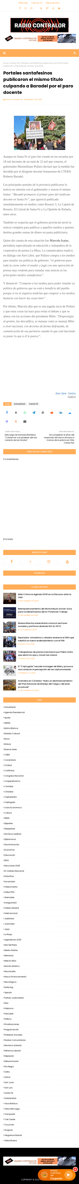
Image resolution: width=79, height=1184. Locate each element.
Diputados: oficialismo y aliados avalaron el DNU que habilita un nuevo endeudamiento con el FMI (46, 639)
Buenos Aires (10, 749)
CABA (7, 754)
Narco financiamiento (15, 976)
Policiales (8, 1013)
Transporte (9, 1114)
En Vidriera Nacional (14, 871)
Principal (23, 3)
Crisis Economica (13, 807)
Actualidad (19, 404)
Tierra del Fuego (12, 1108)
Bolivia (7, 744)
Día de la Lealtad (12, 834)
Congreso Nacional (14, 775)
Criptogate (9, 802)
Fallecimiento (10, 886)
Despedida (9, 828)
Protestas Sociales (13, 1034)
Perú (6, 1003)
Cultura (8, 812)
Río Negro (9, 1066)
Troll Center (9, 1119)
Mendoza (8, 955)
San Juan (9, 1082)
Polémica (8, 1008)
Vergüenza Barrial (13, 1135)
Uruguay (8, 1130)
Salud (7, 1077)
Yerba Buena (10, 1140)
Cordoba (8, 786)
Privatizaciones (11, 1024)
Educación (9, 855)
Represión (9, 1056)
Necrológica (10, 982)
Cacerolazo (10, 760)
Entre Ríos (9, 876)
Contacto (37, 3)
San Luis (8, 1087)
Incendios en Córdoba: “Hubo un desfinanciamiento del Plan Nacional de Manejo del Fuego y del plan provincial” (45, 684)
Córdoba (8, 791)
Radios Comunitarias (15, 1040)
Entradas (8, 539)
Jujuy (7, 929)
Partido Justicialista (14, 997)
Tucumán (9, 1124)
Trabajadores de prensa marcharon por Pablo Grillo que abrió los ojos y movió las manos (45, 653)
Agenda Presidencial (14, 712)
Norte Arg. (9, 987)
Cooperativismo (12, 781)
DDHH (6, 818)
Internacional (10, 913)
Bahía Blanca (11, 728)
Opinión (8, 992)
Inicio (5, 63)
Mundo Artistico (12, 966)
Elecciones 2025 (12, 865)
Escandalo (9, 881)
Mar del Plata (10, 945)
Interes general (11, 908)
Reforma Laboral (12, 1050)
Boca (7, 738)
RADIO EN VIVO (53, 3)
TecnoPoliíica (10, 1103)
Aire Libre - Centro (65, 393)
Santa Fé (14, 63)
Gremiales (9, 897)
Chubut (8, 765)
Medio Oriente (10, 950)
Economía (9, 849)
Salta (7, 1071)
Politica (7, 1019)
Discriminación (11, 844)
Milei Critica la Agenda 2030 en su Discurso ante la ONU (44, 596)
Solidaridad (10, 1098)
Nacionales (10, 971)
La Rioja (8, 934)
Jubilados (9, 918)
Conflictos (9, 770)
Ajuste (7, 717)
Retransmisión (11, 1061)
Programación (11, 1029)
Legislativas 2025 (12, 939)
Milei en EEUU (10, 960)
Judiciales (9, 923)
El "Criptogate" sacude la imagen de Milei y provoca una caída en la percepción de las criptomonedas (45, 668)
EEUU (6, 860)
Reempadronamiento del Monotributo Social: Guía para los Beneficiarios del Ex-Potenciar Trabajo (45, 610)
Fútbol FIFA (9, 892)
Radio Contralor (14, 99)
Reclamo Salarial (12, 1045)
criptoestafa (10, 797)
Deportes (8, 823)
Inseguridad (10, 902)
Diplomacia (10, 839)
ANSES (7, 723)
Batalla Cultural (12, 733)
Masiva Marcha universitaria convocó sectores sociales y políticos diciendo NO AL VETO (42, 625)
